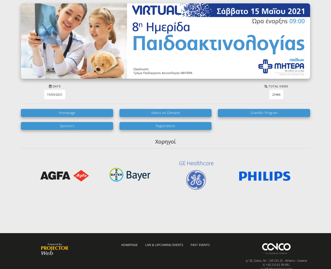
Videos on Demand (165, 112)
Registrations (165, 126)
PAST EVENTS (200, 245)
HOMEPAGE (129, 245)
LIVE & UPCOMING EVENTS (164, 245)
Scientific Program (264, 112)
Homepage (67, 112)
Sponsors (67, 126)
